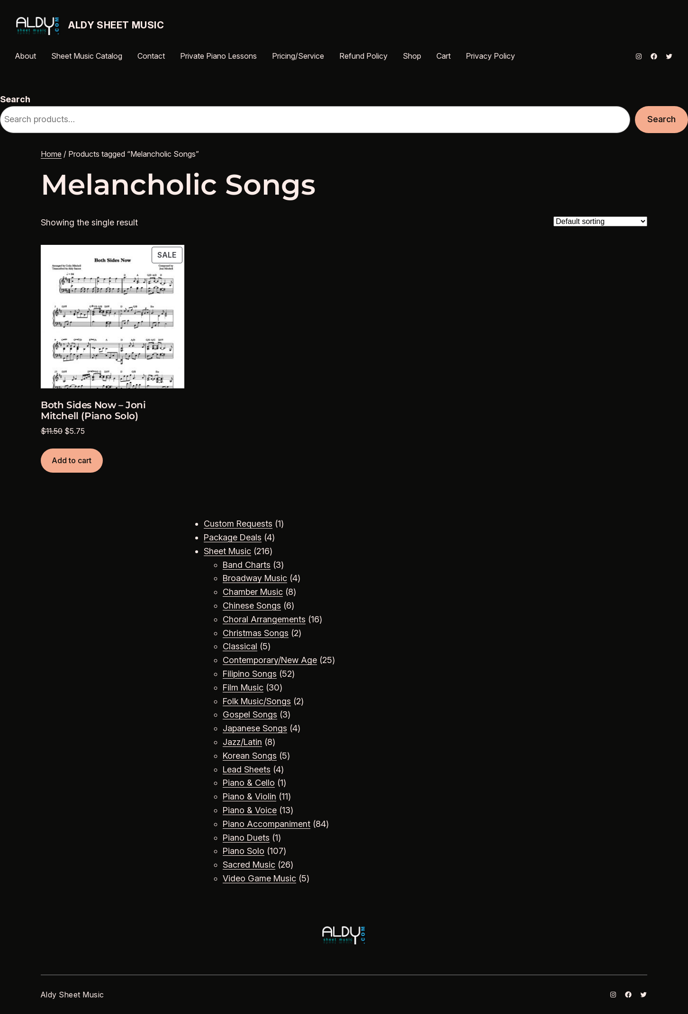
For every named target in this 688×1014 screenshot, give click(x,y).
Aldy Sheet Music (116, 25)
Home (51, 154)
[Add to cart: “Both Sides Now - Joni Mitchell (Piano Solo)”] (72, 461)
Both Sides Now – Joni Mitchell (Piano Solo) (93, 411)
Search (15, 99)
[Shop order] (600, 221)
